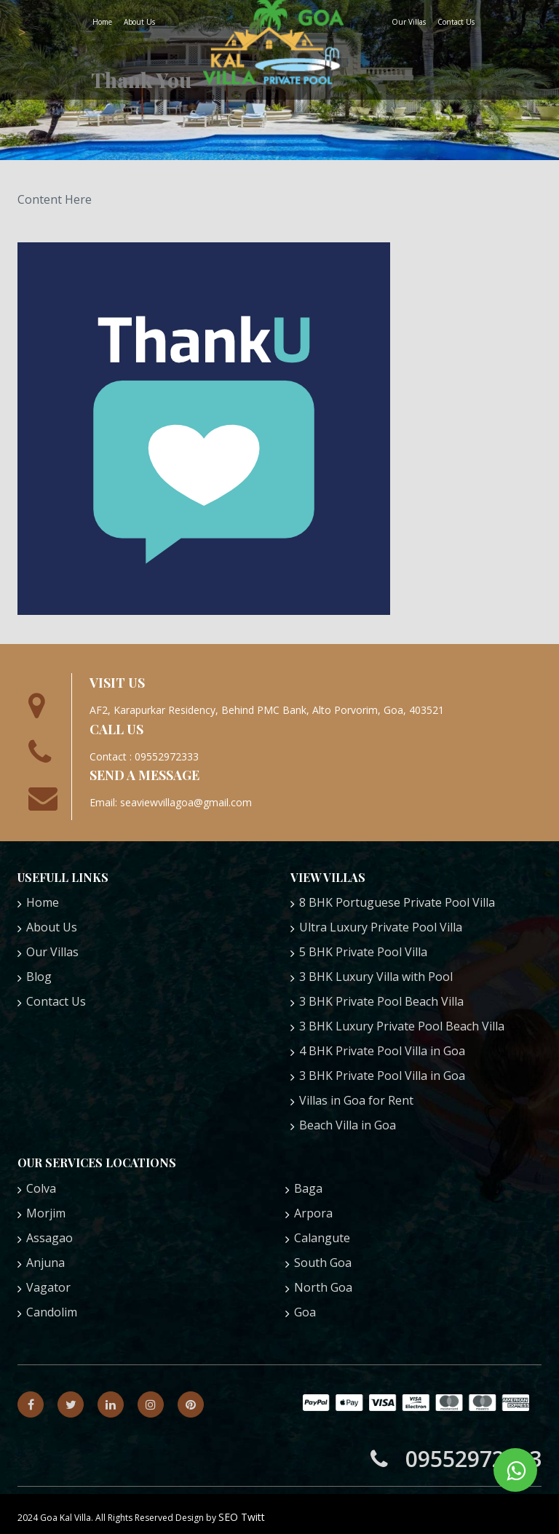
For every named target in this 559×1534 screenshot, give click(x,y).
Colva (41, 1188)
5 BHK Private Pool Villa (363, 952)
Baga (308, 1188)
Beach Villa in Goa (347, 1125)
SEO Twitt (241, 1517)
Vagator (48, 1287)
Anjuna (45, 1263)
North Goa (323, 1287)
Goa (305, 1312)
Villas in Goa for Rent (356, 1100)
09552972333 (456, 1459)
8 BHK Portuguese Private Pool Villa (397, 902)
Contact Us (456, 22)
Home (102, 22)
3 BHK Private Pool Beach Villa (381, 1001)
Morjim (46, 1213)
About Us (139, 22)
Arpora (313, 1213)
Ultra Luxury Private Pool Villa (380, 927)
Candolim (51, 1312)
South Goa (323, 1263)
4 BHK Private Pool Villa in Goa (382, 1051)
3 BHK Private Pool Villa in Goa (382, 1076)
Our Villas (409, 22)
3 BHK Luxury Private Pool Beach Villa (401, 1026)
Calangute (322, 1238)
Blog (39, 977)
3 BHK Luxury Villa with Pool (376, 977)
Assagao (49, 1238)
